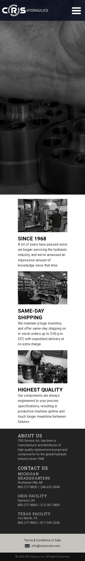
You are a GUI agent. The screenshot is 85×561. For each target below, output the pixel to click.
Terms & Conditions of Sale (42, 540)
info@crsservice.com (46, 546)
